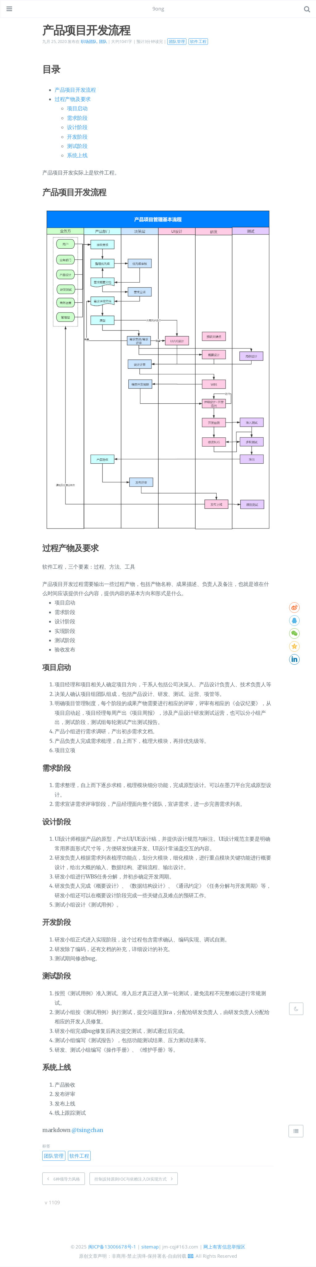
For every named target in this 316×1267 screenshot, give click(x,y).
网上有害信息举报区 (224, 1247)
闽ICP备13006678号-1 (112, 1247)
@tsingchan (87, 1130)
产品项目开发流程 (75, 89)
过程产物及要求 (73, 99)
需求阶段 (77, 118)
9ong (158, 8)
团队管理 (177, 41)
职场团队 (89, 41)
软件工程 (198, 41)
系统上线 (77, 155)
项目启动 (77, 108)
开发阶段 (77, 136)
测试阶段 (77, 146)
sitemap (150, 1247)
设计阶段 (77, 127)
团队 (103, 41)
